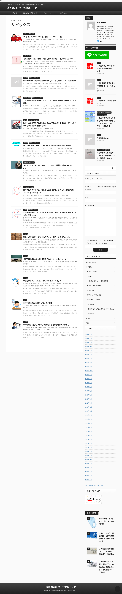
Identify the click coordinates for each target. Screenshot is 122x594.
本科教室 (64, 171)
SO (34, 39)
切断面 (52, 195)
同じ (54, 106)
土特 (56, 171)
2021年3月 (88, 439)
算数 (41, 63)
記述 (48, 63)
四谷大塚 (64, 61)
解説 (24, 41)
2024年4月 (88, 354)
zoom (39, 262)
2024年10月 (89, 346)
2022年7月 (88, 383)
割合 (58, 240)
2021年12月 (89, 407)
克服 (54, 240)
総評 (75, 39)
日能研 (70, 61)
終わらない (61, 83)
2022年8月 (88, 379)
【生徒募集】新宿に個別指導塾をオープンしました (106, 85)
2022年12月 (89, 363)
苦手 (44, 63)
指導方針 (14, 13)
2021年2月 (88, 443)
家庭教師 (27, 286)
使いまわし (49, 106)
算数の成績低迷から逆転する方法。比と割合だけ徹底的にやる (46, 237)
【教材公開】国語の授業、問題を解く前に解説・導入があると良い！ (49, 59)
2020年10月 (89, 459)
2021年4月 (88, 435)
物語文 (37, 63)
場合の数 (62, 39)
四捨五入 (57, 39)
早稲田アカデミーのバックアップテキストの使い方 (42, 281)
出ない (52, 171)
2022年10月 (89, 371)
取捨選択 (51, 83)
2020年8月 (88, 467)
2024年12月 (89, 338)
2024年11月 (89, 342)
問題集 (71, 284)
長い (66, 83)
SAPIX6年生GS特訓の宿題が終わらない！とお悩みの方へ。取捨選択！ (49, 81)
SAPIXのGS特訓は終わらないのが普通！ (38, 303)
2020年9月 (88, 463)
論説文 (51, 63)
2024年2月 (88, 358)
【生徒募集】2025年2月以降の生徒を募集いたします (106, 68)
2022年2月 (88, 399)
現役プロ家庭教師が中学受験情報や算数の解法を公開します (61, 590)
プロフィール (47, 13)
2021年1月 (88, 447)
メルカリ (42, 106)
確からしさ (71, 171)
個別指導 (57, 305)
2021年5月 (88, 431)
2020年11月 (89, 455)
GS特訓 (35, 83)
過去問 (73, 106)
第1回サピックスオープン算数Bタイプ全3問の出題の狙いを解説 (47, 145)
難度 (35, 41)
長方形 (30, 220)
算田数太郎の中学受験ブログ (22, 7)
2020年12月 (89, 451)
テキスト (47, 284)
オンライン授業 (44, 61)
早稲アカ (42, 286)
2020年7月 (88, 471)
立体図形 (62, 195)
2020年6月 (88, 476)
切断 (56, 218)
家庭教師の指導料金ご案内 (31, 13)
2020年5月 (88, 480)
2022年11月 (89, 367)
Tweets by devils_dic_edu (94, 485)
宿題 (56, 83)
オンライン (36, 61)
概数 (71, 39)
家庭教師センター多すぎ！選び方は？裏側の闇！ (106, 521)
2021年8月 (88, 419)
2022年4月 (88, 391)
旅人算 (68, 39)
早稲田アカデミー (30, 63)
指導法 (32, 286)
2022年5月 (88, 387)
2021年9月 (88, 415)
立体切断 (57, 195)
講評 (27, 41)
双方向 (72, 262)
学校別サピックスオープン (63, 106)
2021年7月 (88, 423)
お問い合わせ (64, 13)
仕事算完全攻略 (103, 138)
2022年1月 (88, 403)
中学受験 (58, 61)
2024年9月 (88, 350)
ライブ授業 (61, 262)
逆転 (45, 242)
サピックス (39, 39)
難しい (31, 41)
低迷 (51, 240)
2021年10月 (89, 411)
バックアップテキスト (56, 284)
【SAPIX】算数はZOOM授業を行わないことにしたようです (45, 259)
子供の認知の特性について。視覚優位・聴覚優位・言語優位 (106, 551)
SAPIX (39, 83)
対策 (68, 148)
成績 (66, 240)
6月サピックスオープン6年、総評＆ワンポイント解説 (43, 37)
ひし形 (39, 218)
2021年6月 (88, 427)
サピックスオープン (48, 39)
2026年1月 (88, 334)
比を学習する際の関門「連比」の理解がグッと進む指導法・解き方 (106, 155)
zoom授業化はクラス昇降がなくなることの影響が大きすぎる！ (47, 325)
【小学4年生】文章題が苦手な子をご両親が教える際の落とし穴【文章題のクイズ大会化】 (106, 567)
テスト (58, 148)
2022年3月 (88, 395)
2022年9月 (88, 375)
